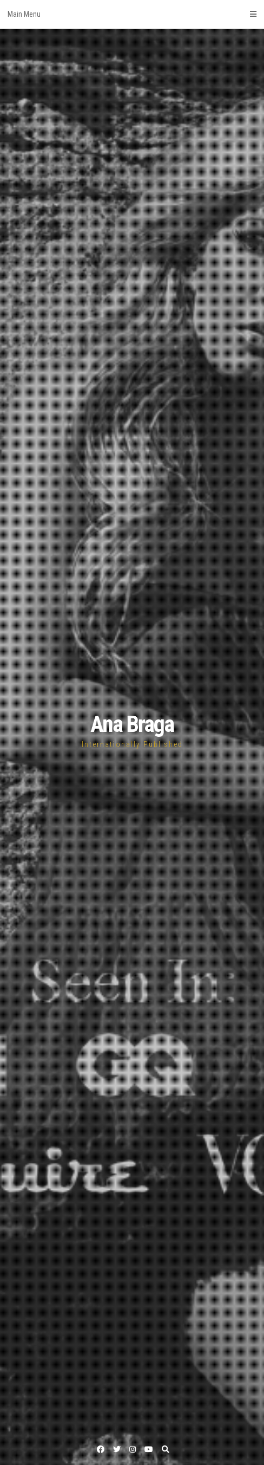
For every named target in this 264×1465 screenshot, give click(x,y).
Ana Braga (132, 724)
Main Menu (132, 14)
